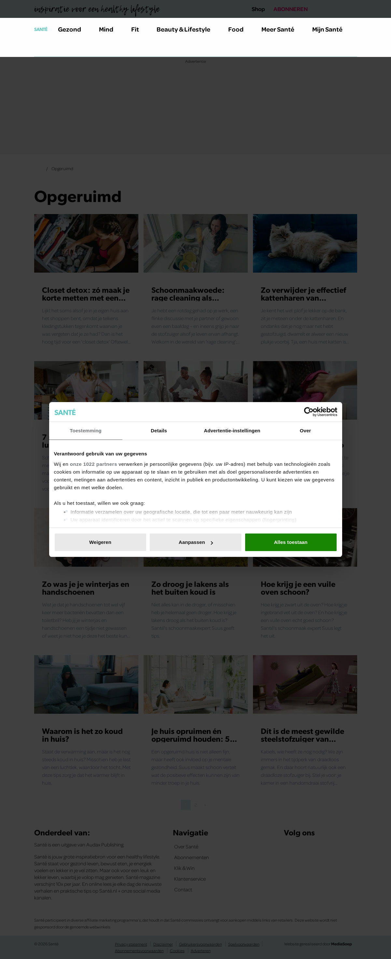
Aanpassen (196, 542)
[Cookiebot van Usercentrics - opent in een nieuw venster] (308, 412)
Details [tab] (159, 430)
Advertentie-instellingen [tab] (232, 430)
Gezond (73, 29)
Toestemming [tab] (86, 430)
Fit (139, 29)
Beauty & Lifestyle (187, 29)
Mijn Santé (332, 29)
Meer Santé (281, 29)
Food (239, 29)
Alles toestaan (290, 542)
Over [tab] (305, 430)
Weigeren (100, 542)
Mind (110, 29)
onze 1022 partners (93, 464)
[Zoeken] (39, 48)
